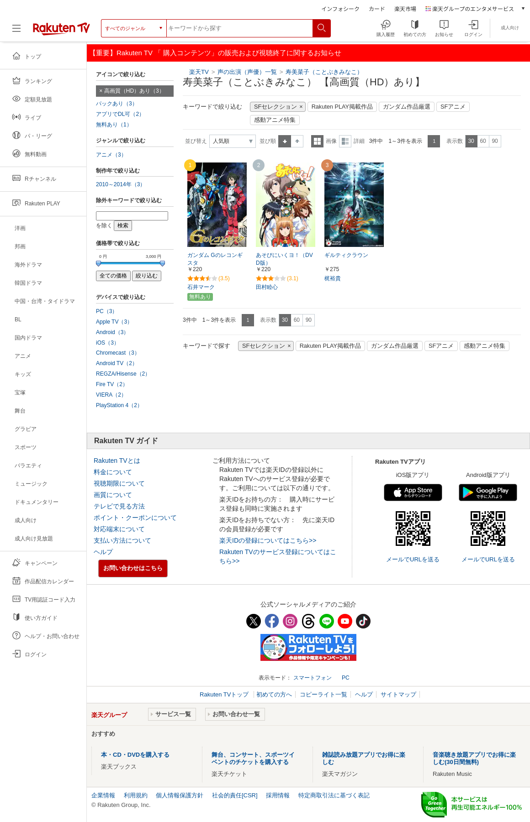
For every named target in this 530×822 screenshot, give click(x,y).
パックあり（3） (117, 103)
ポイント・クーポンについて (135, 517)
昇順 (284, 141)
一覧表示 (317, 141)
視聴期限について (119, 483)
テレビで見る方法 (119, 506)
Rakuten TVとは (117, 460)
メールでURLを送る (413, 559)
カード (377, 8)
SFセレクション (275, 107)
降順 (297, 141)
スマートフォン (312, 678)
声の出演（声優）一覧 (247, 71)
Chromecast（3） (118, 353)
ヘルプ (103, 551)
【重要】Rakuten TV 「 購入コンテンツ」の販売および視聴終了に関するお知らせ (215, 53)
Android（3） (112, 332)
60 (483, 141)
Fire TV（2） (112, 384)
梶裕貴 (332, 278)
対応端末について (119, 529)
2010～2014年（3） (120, 184)
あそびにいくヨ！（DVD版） (284, 259)
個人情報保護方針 (179, 795)
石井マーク (201, 287)
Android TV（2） (117, 363)
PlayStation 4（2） (119, 405)
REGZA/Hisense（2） (123, 374)
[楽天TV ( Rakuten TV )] (61, 28)
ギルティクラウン (346, 255)
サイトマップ (398, 694)
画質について (113, 494)
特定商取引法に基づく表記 (334, 795)
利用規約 (136, 795)
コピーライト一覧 (323, 694)
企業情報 (103, 795)
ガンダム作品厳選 (406, 107)
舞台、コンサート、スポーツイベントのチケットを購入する (253, 758)
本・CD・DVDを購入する (135, 754)
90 (495, 141)
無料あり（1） (114, 124)
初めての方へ (274, 694)
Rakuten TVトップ (225, 694)
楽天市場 (405, 8)
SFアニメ (453, 107)
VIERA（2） (111, 395)
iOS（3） (107, 343)
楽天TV (199, 71)
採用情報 (278, 795)
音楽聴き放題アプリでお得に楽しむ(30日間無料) (474, 758)
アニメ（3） (111, 155)
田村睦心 (267, 287)
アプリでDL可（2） (120, 114)
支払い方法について (122, 540)
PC (346, 678)
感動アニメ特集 (275, 120)
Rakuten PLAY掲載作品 (342, 107)
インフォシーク (340, 8)
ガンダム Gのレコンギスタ (215, 259)
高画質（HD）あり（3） (134, 91)
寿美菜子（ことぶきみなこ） (324, 71)
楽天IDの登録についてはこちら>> (267, 540)
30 (471, 141)
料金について (113, 472)
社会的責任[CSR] (235, 795)
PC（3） (107, 311)
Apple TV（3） (114, 322)
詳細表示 (345, 141)
